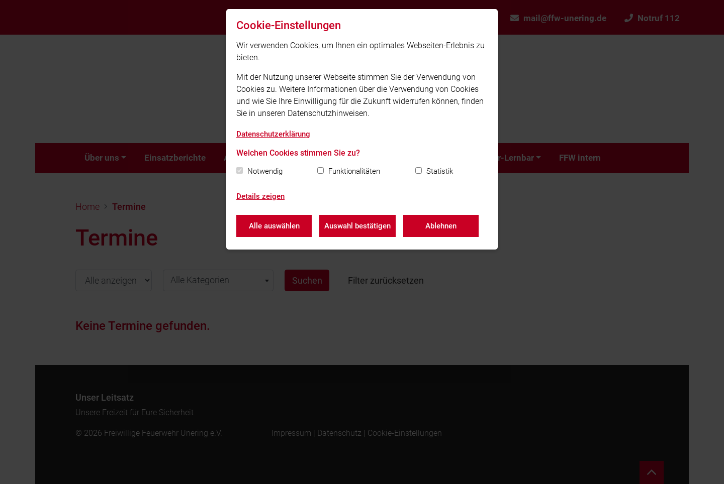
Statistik (439, 171)
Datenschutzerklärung (273, 134)
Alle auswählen (274, 225)
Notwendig (265, 171)
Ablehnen (441, 225)
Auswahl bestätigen (357, 225)
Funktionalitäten (354, 171)
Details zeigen (260, 196)
